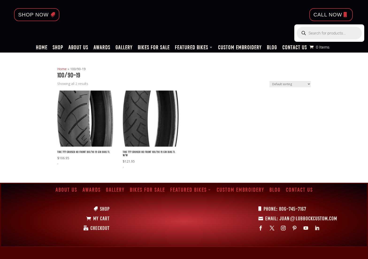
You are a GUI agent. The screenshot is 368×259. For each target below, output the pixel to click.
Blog (272, 48)
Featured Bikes (191, 48)
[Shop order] (290, 84)
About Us (78, 48)
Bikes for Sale (154, 48)
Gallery (124, 48)
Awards (101, 48)
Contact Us (294, 48)
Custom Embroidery (240, 48)
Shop (58, 48)
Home (41, 48)
